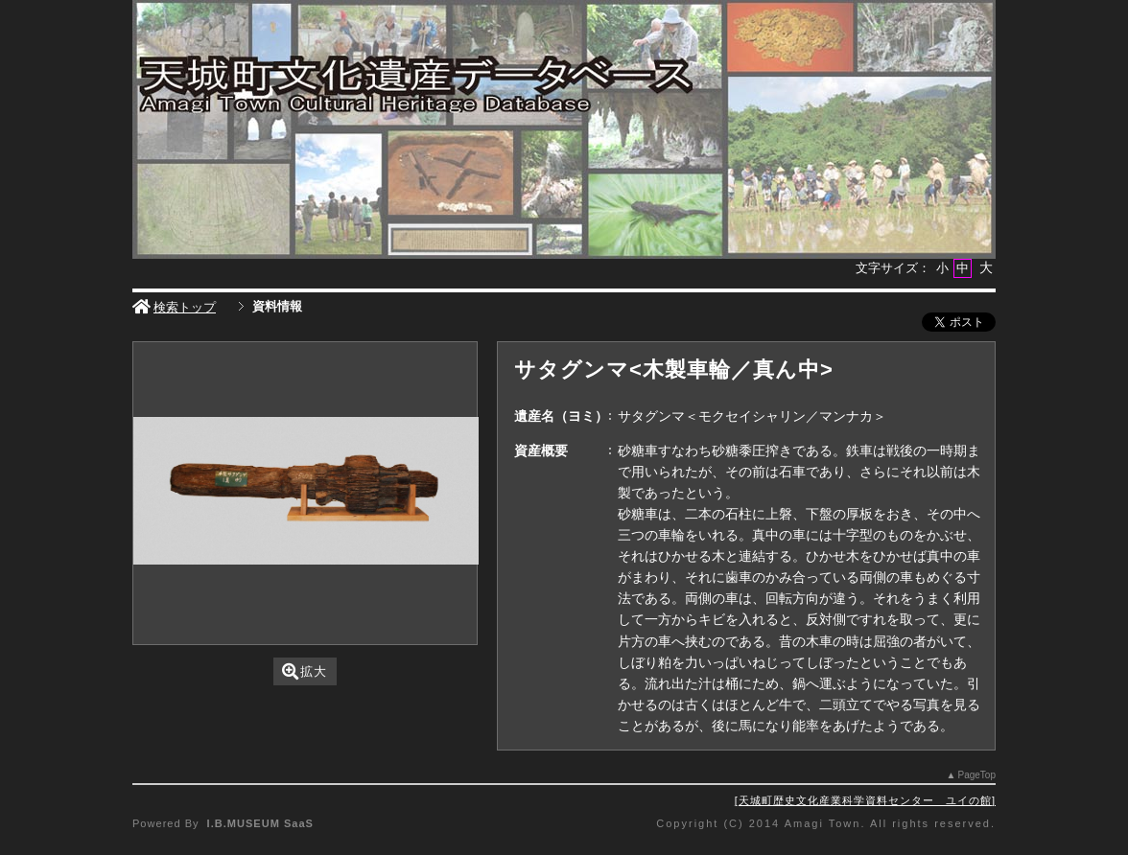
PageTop (977, 775)
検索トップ (174, 307)
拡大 (304, 671)
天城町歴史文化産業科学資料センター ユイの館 (865, 800)
